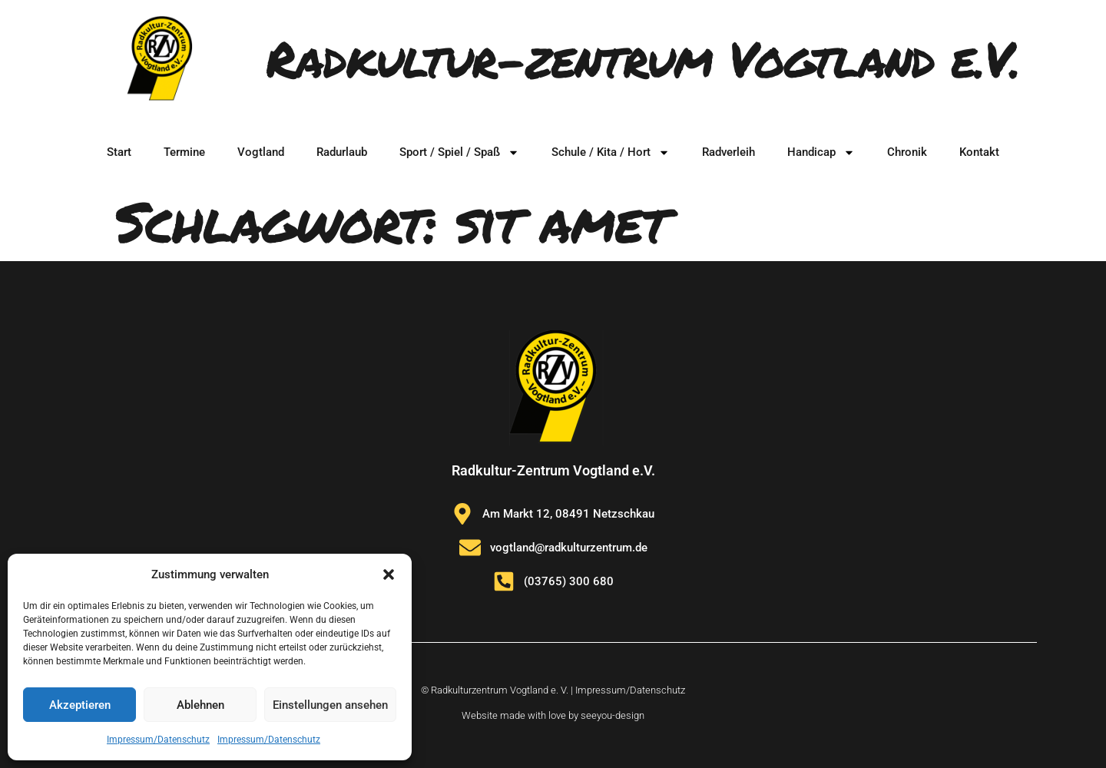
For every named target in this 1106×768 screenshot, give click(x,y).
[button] (388, 574)
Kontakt (979, 152)
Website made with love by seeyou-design (553, 715)
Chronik (907, 152)
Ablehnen (200, 705)
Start (119, 152)
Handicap (821, 152)
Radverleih (728, 152)
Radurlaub (341, 152)
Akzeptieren (80, 705)
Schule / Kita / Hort (610, 152)
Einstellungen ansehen (330, 705)
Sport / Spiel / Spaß (459, 152)
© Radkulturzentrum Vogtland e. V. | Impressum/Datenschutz (553, 690)
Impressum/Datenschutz (158, 739)
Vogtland (260, 152)
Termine (184, 152)
